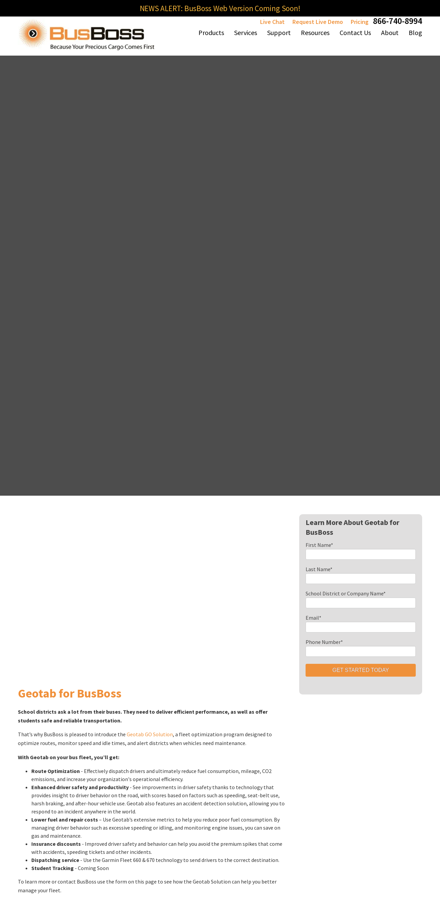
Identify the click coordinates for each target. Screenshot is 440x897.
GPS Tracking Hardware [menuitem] (154, 751)
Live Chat (272, 22)
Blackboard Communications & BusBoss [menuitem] (214, 719)
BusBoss (96, 661)
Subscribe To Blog (293, 589)
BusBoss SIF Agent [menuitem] (160, 717)
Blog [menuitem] (415, 32)
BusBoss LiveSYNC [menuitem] (160, 732)
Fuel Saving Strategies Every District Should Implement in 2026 (339, 520)
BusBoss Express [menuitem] (105, 703)
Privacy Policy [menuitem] (380, 841)
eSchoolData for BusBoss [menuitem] (210, 746)
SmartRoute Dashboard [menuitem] (259, 692)
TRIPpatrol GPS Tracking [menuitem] (157, 774)
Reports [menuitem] (254, 711)
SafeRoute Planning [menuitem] (320, 694)
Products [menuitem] (211, 32)
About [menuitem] (390, 32)
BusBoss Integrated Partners (205, 669)
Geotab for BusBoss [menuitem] (215, 696)
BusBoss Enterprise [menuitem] (108, 717)
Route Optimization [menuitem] (320, 679)
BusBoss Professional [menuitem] (101, 684)
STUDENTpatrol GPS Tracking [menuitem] (158, 797)
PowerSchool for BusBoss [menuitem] (211, 769)
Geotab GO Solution (150, 280)
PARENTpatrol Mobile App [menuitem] (103, 797)
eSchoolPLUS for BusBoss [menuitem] (211, 791)
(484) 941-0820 (33, 676)
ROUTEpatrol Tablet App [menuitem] (102, 774)
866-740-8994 (397, 20)
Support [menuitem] (279, 32)
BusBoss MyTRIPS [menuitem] (160, 703)
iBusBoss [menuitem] (149, 688)
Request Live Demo (317, 22)
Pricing (360, 22)
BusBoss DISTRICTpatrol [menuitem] (104, 751)
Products (100, 646)
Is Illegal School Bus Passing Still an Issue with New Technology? (341, 531)
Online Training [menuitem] (263, 740)
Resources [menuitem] (315, 32)
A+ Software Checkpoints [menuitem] (311, 750)
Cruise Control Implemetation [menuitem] (315, 727)
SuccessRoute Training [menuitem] (260, 759)
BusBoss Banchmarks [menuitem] (322, 709)
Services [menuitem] (245, 32)
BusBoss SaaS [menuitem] (102, 732)
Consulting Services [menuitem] (320, 664)
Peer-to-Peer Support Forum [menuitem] (262, 782)
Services (309, 646)
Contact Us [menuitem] (355, 32)
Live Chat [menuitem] (255, 725)
